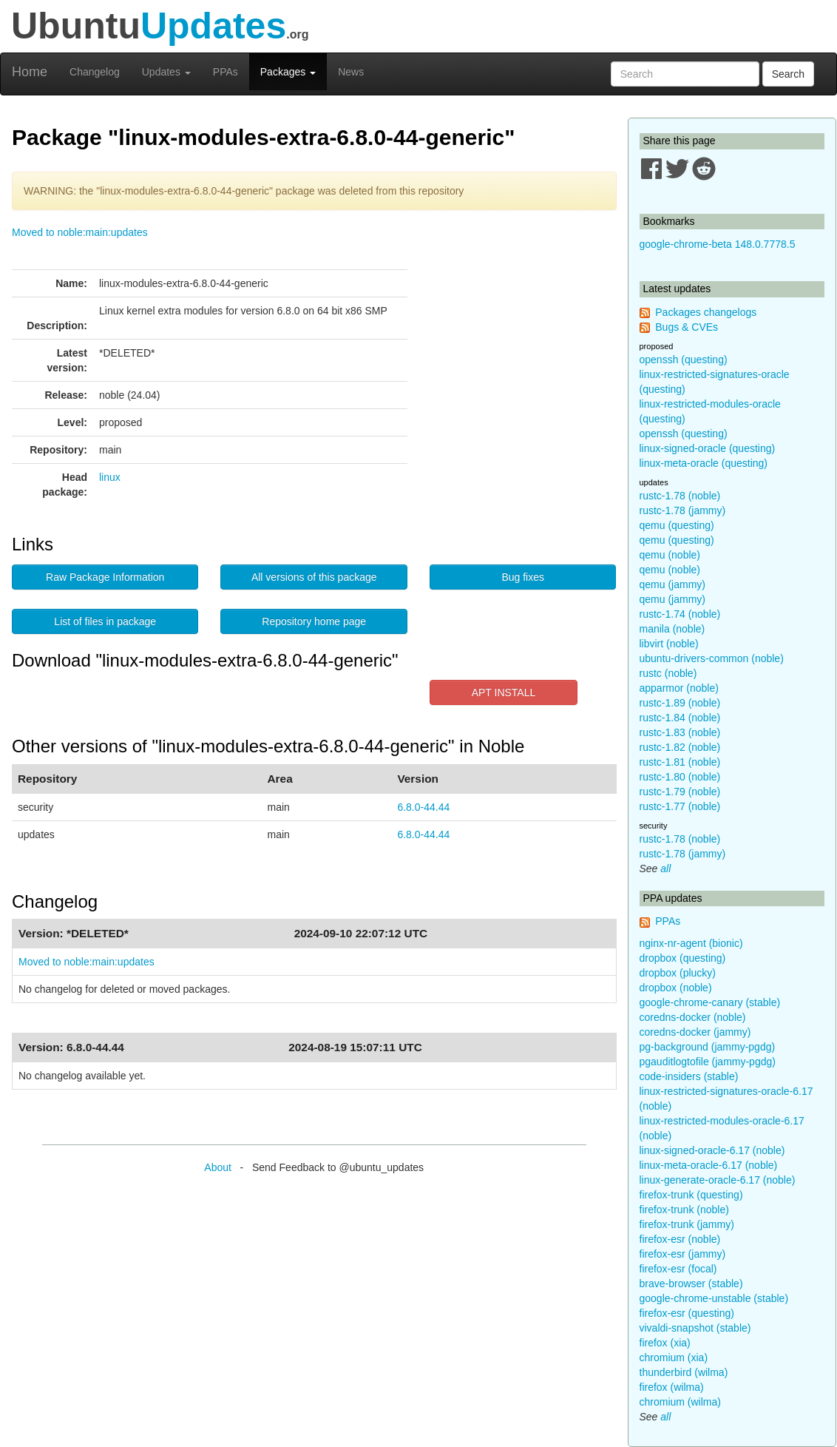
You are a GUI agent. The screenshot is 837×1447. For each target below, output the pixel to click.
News (351, 72)
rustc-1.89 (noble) (680, 703)
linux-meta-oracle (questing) (704, 463)
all (665, 868)
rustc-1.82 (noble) (680, 747)
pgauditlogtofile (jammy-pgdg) (708, 1061)
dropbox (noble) (676, 988)
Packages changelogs (705, 312)
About (217, 1167)
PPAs (225, 72)
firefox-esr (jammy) (683, 1254)
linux (110, 477)
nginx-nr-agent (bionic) (691, 943)
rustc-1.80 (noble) (680, 777)
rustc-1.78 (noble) (680, 496)
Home (29, 71)
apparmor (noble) (679, 688)
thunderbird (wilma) (684, 1372)
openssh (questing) (684, 359)
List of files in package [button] (105, 621)
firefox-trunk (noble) (684, 1209)
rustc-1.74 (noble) (680, 614)
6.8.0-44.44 (423, 807)
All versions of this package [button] (314, 577)
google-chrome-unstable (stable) (714, 1298)
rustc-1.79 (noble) (680, 791)
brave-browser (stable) (691, 1283)
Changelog (95, 72)
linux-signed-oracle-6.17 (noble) (712, 1150)
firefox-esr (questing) (687, 1313)
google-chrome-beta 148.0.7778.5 (718, 244)
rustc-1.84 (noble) (680, 718)
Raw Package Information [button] (105, 577)
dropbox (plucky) (678, 973)
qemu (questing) (677, 525)
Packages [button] (288, 72)
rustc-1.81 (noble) (680, 762)
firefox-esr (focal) (678, 1269)
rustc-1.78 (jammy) (683, 510)
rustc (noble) (668, 673)
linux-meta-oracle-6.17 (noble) (709, 1165)
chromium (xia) (674, 1357)
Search (788, 74)
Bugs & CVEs (686, 327)
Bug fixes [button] (522, 577)
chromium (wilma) (680, 1402)
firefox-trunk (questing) (691, 1195)
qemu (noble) (670, 555)
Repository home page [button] (314, 621)
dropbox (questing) (683, 958)
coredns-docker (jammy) (695, 1032)
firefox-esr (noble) (680, 1239)
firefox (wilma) (672, 1387)
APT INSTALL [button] (504, 692)
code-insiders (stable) (689, 1076)
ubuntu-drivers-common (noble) (712, 658)
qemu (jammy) (672, 584)
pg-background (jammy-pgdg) (708, 1047)
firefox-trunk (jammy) (687, 1224)
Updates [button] (166, 72)
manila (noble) (672, 629)
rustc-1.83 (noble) (680, 732)
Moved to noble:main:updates (80, 232)
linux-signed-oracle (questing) (708, 448)
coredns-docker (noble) (693, 1017)
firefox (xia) (665, 1343)
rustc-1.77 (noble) (680, 806)
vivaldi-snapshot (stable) (695, 1328)
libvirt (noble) (669, 644)
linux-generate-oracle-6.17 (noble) (718, 1180)
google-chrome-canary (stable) (710, 1002)
